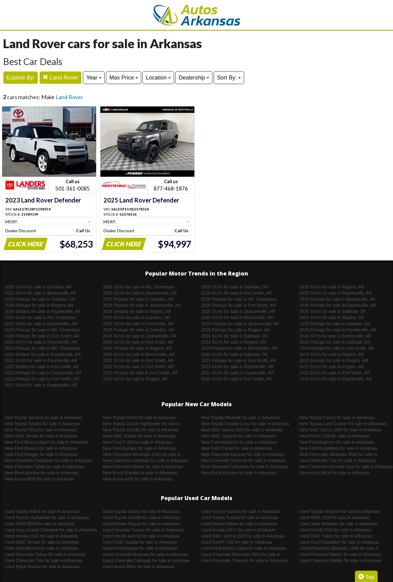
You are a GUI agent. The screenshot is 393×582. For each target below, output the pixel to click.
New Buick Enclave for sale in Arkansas (239, 472)
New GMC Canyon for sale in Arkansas (238, 436)
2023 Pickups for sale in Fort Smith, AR (238, 360)
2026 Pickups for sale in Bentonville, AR (337, 299)
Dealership (194, 78)
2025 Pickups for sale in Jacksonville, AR (240, 323)
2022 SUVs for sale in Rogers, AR (331, 366)
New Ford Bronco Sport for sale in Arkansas (46, 442)
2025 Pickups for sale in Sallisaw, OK (334, 323)
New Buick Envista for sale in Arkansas (140, 472)
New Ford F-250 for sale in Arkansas (138, 442)
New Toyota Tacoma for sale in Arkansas (43, 417)
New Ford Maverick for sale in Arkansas (239, 442)
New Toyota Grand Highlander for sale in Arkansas (141, 424)
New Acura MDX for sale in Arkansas (334, 472)
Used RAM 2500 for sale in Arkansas (40, 523)
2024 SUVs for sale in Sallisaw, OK (234, 335)
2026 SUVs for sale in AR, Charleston (138, 286)
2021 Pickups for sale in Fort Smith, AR (42, 378)
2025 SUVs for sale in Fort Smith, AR (138, 323)
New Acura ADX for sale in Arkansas (137, 478)
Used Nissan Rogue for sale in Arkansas (141, 523)
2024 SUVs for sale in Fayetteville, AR (41, 342)
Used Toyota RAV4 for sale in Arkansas (42, 511)
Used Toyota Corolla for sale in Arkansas (141, 517)
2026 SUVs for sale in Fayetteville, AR (335, 293)
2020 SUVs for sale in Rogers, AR (135, 378)
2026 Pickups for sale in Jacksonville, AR (142, 305)
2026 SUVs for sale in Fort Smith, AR (236, 293)
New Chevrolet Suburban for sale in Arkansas (244, 466)
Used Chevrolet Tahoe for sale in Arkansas (45, 554)
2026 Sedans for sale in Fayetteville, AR (43, 311)
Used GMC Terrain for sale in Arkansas (42, 542)
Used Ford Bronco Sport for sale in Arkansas (243, 548)
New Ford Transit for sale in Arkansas (237, 448)
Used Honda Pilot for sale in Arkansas (335, 529)
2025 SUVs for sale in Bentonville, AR (237, 317)
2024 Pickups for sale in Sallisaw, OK (334, 342)
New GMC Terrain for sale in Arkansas (41, 436)
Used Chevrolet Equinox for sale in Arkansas (145, 554)
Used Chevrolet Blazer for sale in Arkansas (340, 554)
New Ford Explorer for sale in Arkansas (336, 442)
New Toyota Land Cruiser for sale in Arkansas (342, 423)
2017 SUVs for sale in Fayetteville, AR (41, 385)
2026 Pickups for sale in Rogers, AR (39, 305)
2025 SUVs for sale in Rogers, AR (331, 317)
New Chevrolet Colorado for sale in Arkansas (146, 460)
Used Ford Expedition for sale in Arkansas (339, 542)
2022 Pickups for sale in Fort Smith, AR (140, 372)
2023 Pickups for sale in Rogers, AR (333, 360)
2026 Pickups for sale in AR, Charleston (239, 299)
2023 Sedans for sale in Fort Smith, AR (42, 366)
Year (93, 78)
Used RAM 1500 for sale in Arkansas (334, 517)
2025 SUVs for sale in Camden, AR (136, 317)
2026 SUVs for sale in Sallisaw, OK (234, 286)
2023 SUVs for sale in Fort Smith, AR (138, 360)
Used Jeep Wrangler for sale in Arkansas (338, 523)
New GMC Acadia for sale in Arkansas (139, 436)
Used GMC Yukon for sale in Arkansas (335, 536)
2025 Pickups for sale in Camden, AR (138, 329)
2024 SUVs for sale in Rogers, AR (233, 342)
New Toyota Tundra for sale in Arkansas (42, 423)
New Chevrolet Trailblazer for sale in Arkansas (48, 460)
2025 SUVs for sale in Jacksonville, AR (238, 311)
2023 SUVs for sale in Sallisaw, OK (234, 354)
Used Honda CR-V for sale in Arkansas (238, 529)
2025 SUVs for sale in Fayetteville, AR (41, 323)
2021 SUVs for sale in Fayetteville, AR (237, 372)
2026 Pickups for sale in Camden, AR (138, 299)
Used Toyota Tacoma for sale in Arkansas (240, 511)
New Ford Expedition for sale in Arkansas (338, 448)
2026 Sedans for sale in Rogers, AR (137, 311)
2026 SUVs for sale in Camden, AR (38, 286)
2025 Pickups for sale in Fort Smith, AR (42, 335)
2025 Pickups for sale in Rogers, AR (235, 329)
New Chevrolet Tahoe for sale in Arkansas (44, 466)
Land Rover (60, 77)
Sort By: (229, 78)
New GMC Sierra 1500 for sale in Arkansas (242, 429)
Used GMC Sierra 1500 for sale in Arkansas (243, 536)
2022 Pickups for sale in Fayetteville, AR (43, 372)
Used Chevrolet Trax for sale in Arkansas (44, 560)
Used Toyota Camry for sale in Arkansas (141, 511)
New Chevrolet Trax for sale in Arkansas (337, 460)
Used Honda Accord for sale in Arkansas (141, 536)
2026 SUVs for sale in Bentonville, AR (40, 293)
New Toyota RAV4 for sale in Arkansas (139, 417)
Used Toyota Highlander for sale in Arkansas (47, 517)
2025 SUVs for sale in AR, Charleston (40, 317)
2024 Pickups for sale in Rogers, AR (137, 348)
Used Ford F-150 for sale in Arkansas (236, 542)
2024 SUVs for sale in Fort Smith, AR (138, 342)
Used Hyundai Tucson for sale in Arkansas (143, 529)
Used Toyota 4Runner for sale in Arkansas (339, 511)
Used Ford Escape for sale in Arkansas (140, 548)
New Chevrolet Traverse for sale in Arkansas (243, 460)
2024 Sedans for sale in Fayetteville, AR (43, 354)
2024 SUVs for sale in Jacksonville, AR (140, 335)
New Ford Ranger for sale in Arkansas (41, 454)
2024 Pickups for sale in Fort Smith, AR (336, 348)
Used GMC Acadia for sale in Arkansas (140, 542)
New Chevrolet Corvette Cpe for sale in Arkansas (346, 466)
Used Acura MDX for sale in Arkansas (138, 566)
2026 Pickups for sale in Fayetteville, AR (337, 305)
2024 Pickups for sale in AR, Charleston (42, 348)
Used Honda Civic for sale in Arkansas (41, 536)
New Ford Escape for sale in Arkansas (139, 448)
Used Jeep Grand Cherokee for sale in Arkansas (51, 529)
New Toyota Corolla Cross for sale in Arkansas (245, 423)
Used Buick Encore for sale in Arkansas (42, 566)
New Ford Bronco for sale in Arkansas (41, 448)
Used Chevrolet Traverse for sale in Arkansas (244, 560)
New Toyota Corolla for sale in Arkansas (141, 429)
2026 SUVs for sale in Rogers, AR (331, 286)
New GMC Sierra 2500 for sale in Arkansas (340, 429)
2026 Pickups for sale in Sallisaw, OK (40, 299)
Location (158, 78)
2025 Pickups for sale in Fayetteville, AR (337, 329)
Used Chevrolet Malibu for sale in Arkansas (340, 560)
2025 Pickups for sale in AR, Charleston (42, 329)
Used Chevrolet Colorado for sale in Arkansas (146, 560)
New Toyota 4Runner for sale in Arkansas (240, 417)
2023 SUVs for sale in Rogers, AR (331, 354)
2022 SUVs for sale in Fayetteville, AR (237, 366)
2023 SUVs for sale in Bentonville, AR (139, 354)
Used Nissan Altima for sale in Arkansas (239, 523)
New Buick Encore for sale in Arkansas (41, 472)
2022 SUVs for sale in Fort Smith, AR (138, 366)
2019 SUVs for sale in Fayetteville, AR (335, 378)
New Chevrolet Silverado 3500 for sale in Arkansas (338, 454)
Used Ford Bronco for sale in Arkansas (41, 548)
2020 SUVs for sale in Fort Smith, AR (236, 378)
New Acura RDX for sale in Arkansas (39, 478)
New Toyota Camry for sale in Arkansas (336, 417)
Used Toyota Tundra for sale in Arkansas (239, 517)
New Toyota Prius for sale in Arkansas (41, 429)
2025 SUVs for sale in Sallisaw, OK (332, 311)
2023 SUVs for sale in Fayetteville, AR (41, 360)
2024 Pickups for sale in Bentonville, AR (239, 348)
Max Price (123, 78)
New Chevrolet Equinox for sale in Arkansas (243, 454)
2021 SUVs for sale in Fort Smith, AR (334, 372)
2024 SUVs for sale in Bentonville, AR (335, 335)
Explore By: (20, 78)
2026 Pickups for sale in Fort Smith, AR (238, 305)
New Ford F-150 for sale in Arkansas (334, 436)
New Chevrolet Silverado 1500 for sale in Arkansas (142, 454)
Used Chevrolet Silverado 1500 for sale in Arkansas (339, 548)
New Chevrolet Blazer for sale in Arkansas (143, 466)
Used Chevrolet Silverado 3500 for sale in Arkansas (240, 554)
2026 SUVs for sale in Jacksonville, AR (140, 293)
